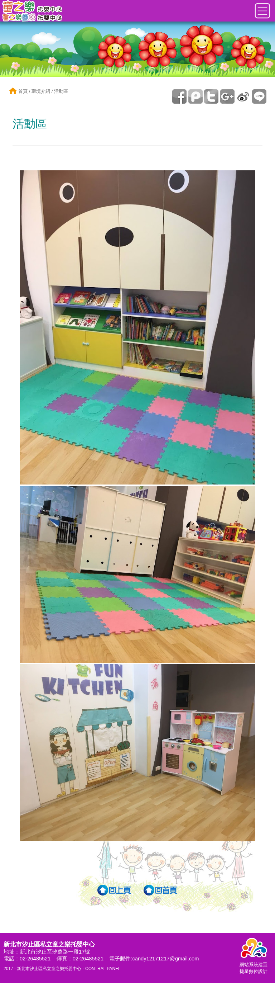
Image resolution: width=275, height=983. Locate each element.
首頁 (22, 91)
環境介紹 (41, 91)
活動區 (61, 91)
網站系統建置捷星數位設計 (253, 964)
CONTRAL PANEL (103, 968)
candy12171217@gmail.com (165, 958)
